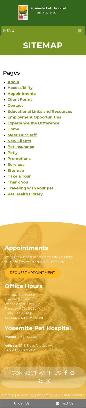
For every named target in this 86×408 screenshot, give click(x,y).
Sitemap (16, 170)
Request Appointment (32, 273)
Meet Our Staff (22, 135)
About (13, 82)
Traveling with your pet (30, 188)
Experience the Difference (34, 123)
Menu (8, 30)
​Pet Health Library (25, 194)
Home (13, 129)
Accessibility (20, 87)
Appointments (22, 93)
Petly (13, 152)
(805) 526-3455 (27, 337)
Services (16, 164)
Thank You (18, 182)
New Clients (19, 141)
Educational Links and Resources (40, 111)
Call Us (21, 403)
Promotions (19, 158)
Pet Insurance (21, 147)
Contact (15, 105)
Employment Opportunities (34, 117)
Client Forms (20, 99)
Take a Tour (19, 176)
